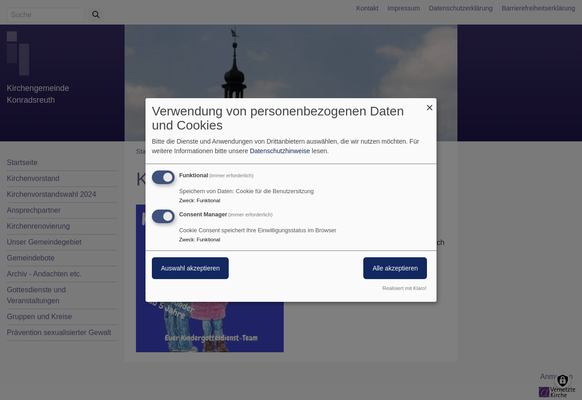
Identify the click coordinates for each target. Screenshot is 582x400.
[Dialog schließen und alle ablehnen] (429, 104)
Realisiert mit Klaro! (404, 288)
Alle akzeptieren (395, 268)
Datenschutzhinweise (280, 151)
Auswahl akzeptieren (190, 268)
